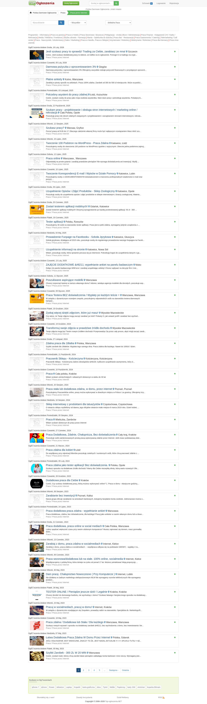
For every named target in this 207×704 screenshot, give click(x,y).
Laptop (69, 687)
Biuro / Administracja (131, 35)
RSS (160, 697)
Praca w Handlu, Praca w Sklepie (94, 40)
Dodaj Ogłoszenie (71, 3)
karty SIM (131, 687)
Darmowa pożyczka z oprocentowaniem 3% (71, 66)
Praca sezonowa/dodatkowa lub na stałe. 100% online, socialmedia (84, 558)
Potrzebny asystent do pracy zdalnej (67, 94)
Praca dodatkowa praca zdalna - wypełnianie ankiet (75, 510)
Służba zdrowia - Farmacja (75, 37)
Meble (112, 687)
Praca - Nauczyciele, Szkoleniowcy (49, 40)
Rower (51, 687)
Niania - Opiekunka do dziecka (99, 37)
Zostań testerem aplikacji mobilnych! (67, 206)
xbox (99, 687)
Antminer (141, 687)
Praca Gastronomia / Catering (147, 37)
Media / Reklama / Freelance (50, 37)
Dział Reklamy (123, 697)
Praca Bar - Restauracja (123, 37)
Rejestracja (174, 3)
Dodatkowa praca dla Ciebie (62, 480)
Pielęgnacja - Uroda (113, 35)
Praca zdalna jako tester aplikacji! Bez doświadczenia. (77, 465)
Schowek (147, 3)
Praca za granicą (58, 35)
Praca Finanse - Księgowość (152, 35)
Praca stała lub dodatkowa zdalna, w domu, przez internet (79, 388)
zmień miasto (115, 9)
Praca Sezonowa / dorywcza (91, 35)
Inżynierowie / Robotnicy (120, 40)
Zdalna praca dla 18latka (60, 343)
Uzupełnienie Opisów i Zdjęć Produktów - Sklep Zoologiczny (80, 191)
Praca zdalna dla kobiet (60, 449)
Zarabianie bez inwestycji (60, 495)
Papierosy (121, 687)
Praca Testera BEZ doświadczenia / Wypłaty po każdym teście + (83, 295)
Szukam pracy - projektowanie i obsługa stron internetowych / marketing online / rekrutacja (91, 111)
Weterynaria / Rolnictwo (141, 40)
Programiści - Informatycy (38, 35)
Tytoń (105, 687)
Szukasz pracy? (55, 127)
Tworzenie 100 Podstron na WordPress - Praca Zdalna (77, 143)
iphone (44, 687)
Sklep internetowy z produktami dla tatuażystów (73, 404)
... (104, 670)
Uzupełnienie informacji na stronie (65, 249)
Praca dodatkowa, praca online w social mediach (74, 526)
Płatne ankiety (54, 79)
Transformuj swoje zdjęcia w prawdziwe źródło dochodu (78, 328)
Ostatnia (125, 670)
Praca (63, 13)
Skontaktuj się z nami (45, 697)
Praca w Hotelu (72, 35)
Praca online (53, 158)
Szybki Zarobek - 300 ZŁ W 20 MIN (66, 652)
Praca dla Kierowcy (160, 40)
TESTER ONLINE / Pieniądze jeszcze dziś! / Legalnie (76, 591)
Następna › (114, 670)
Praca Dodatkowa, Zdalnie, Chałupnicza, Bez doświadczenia (81, 434)
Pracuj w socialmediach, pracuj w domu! (69, 607)
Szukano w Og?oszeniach (40, 680)
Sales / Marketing (72, 40)
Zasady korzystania (84, 697)
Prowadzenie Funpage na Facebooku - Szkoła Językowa (78, 236)
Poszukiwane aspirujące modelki (64, 279)
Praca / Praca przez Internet (57, 57)
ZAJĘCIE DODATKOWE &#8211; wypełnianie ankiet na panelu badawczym (89, 264)
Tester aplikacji (54, 221)
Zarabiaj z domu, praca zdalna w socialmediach (73, 543)
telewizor (60, 687)
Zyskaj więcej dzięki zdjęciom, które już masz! (72, 312)
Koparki (77, 687)
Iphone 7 (35, 687)
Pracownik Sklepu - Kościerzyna (64, 358)
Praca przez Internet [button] (78, 13)
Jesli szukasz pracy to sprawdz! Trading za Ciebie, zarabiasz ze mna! (85, 51)
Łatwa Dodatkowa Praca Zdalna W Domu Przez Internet (78, 637)
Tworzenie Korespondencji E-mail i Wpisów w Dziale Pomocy (81, 173)
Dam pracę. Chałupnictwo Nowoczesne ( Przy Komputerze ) (80, 574)
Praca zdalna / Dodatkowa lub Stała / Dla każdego (74, 622)
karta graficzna (89, 687)
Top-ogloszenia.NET (113, 701)
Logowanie (161, 3)
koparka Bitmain (153, 687)
